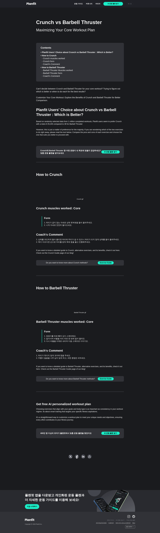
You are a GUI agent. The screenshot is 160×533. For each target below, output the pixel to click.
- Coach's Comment (51, 64)
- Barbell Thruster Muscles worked (57, 70)
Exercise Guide (106, 263)
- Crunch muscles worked (53, 58)
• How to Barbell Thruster (53, 67)
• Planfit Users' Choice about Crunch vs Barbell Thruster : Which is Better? (77, 52)
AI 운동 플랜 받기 (110, 152)
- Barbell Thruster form (52, 73)
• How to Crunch (48, 55)
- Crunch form (48, 61)
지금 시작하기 (32, 506)
